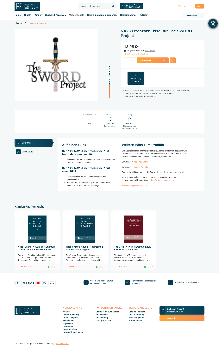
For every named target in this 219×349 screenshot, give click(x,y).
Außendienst (102, 315)
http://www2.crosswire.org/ (162, 180)
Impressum (68, 323)
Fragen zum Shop (71, 315)
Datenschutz (68, 326)
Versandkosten (150, 51)
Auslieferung (102, 317)
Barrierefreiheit (70, 329)
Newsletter (168, 318)
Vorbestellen (153, 60)
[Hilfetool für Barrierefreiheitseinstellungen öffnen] (213, 23)
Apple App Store (141, 162)
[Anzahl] (130, 60)
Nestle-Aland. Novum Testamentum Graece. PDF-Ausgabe (84, 248)
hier (155, 96)
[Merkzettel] (179, 5)
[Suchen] (113, 6)
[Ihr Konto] (184, 5)
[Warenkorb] (196, 6)
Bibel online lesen (137, 312)
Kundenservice (72, 308)
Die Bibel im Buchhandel (107, 312)
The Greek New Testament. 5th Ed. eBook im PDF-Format (132, 248)
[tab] (34, 143)
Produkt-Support (70, 317)
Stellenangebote (136, 317)
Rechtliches (68, 320)
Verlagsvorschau (103, 320)
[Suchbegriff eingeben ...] (93, 6)
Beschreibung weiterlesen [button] (135, 185)
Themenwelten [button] (194, 15)
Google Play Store (142, 167)
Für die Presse (135, 320)
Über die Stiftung (137, 315)
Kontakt (66, 312)
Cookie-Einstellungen (73, 332)
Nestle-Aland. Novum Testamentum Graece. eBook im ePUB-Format (36, 248)
